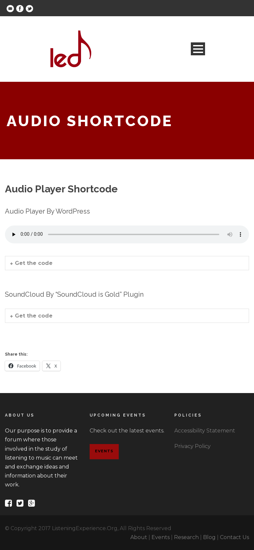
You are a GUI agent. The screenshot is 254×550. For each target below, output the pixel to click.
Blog (209, 537)
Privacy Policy (192, 446)
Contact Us (234, 537)
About (138, 537)
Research (186, 537)
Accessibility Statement (204, 430)
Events (104, 451)
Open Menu (198, 48)
